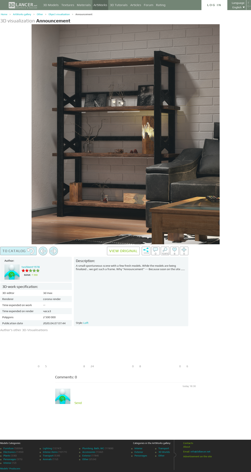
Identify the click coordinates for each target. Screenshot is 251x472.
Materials (84, 5)
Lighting (47, 448)
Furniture (8, 448)
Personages (9, 459)
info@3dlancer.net (200, 451)
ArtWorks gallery (22, 14)
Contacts (188, 443)
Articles (135, 5)
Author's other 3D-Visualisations (24, 330)
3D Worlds (164, 452)
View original (123, 251)
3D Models (51, 5)
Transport (48, 455)
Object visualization (59, 14)
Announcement (83, 14)
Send (78, 403)
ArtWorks (100, 5)
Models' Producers (10, 468)
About (186, 446)
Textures (67, 5)
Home (4, 14)
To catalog (18, 251)
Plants (6, 455)
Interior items (50, 452)
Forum (148, 5)
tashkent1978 (31, 267)
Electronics (9, 452)
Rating (160, 5)
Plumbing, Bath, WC (93, 448)
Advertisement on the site (197, 456)
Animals (47, 459)
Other (40, 14)
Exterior (86, 455)
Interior (7, 463)
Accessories (88, 452)
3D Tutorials (119, 5)
